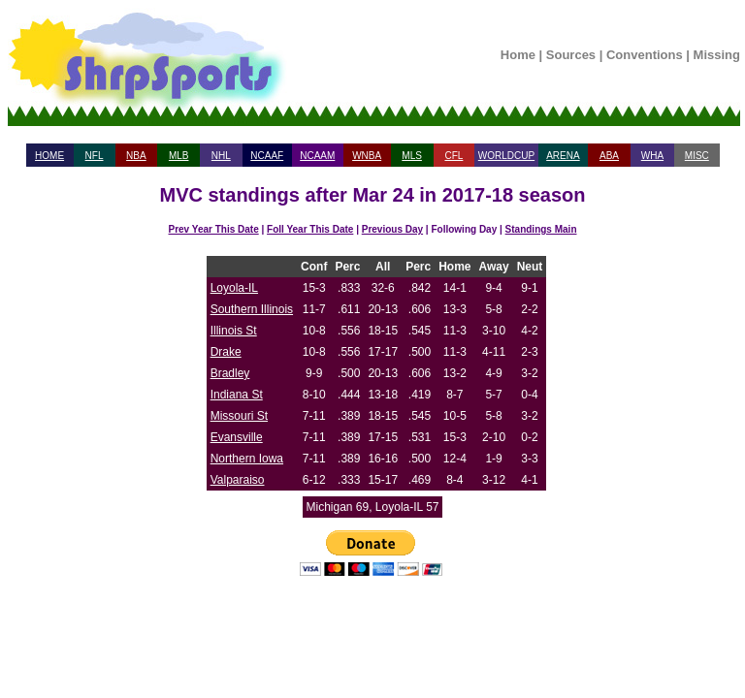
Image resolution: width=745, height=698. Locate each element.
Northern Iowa (247, 458)
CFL (453, 155)
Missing (717, 55)
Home (518, 55)
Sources (571, 55)
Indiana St (237, 394)
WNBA (366, 155)
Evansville (237, 437)
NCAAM (317, 155)
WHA (652, 155)
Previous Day (392, 229)
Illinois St (234, 330)
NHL (221, 155)
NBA (136, 155)
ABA (609, 155)
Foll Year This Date (310, 229)
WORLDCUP (506, 155)
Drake (226, 352)
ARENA (562, 155)
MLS (412, 155)
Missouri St (239, 416)
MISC (697, 155)
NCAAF (266, 155)
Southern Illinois (252, 309)
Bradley (230, 373)
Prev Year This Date (214, 229)
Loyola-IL (234, 288)
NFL (94, 155)
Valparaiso (238, 480)
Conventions (644, 55)
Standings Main (541, 229)
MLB (179, 155)
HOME (49, 155)
